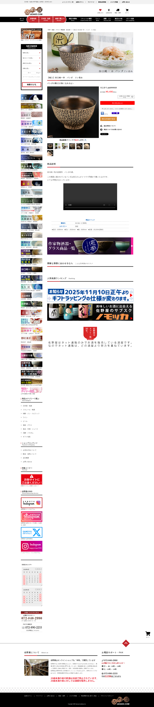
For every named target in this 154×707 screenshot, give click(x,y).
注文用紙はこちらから (32, 630)
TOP (49, 30)
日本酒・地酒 (27, 406)
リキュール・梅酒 (29, 410)
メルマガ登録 (114, 2)
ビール (25, 421)
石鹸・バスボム (28, 433)
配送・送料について (29, 454)
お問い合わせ (126, 2)
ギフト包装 (26, 437)
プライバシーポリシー (107, 696)
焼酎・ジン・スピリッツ (31, 413)
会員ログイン (80, 2)
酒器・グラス (27, 425)
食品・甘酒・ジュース (30, 429)
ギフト (104, 114)
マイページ (91, 2)
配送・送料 (62, 696)
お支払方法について (29, 450)
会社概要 (26, 458)
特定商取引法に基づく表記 (89, 696)
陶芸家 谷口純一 (66, 30)
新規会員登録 (102, 2)
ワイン (25, 417)
